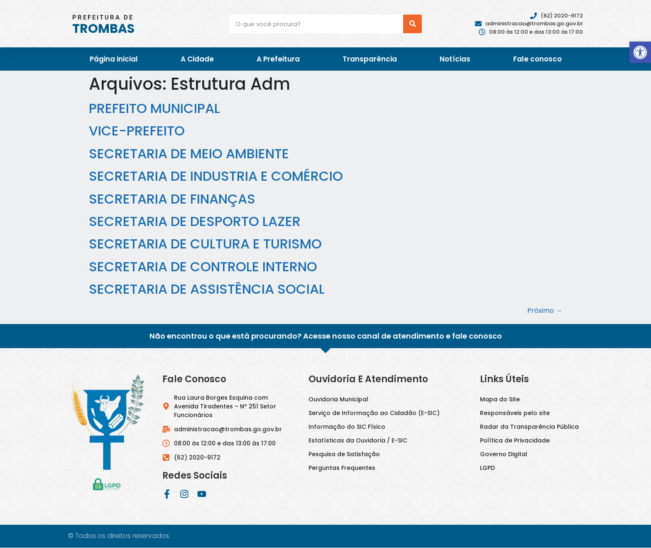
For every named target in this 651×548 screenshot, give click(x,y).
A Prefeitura (278, 59)
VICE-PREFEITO (137, 130)
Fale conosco (537, 59)
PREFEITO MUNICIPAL (154, 108)
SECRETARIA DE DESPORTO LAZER (195, 221)
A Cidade (197, 59)
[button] (640, 52)
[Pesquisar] (412, 24)
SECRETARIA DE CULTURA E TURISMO (205, 243)
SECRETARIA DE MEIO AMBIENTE (189, 153)
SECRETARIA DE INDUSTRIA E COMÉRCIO (216, 176)
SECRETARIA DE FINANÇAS (172, 198)
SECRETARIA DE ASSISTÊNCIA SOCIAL (207, 289)
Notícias (455, 59)
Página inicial (114, 59)
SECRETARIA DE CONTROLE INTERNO (203, 266)
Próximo (544, 310)
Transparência (370, 59)
